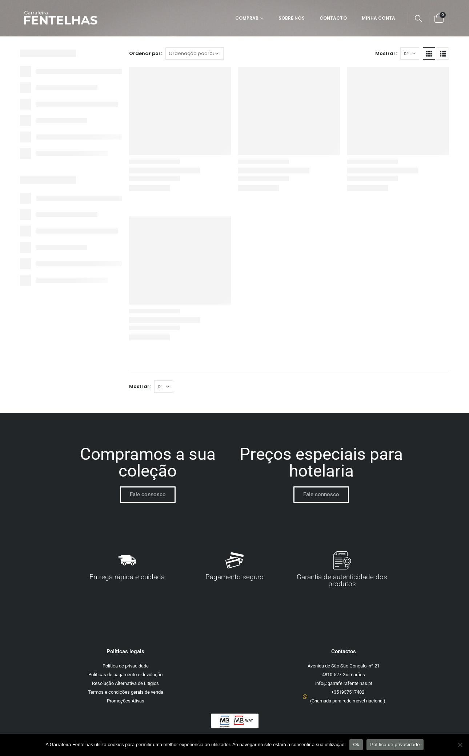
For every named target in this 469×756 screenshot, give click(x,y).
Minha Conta (378, 18)
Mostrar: (386, 53)
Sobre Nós (291, 18)
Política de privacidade (395, 744)
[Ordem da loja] (194, 53)
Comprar (247, 18)
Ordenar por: (145, 53)
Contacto (333, 18)
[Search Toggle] (418, 18)
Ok (356, 744)
